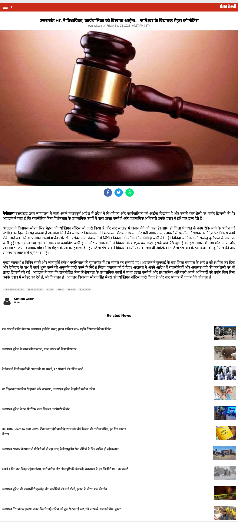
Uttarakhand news (14, 289)
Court (50, 289)
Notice (71, 289)
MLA (60, 289)
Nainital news (35, 289)
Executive (85, 289)
